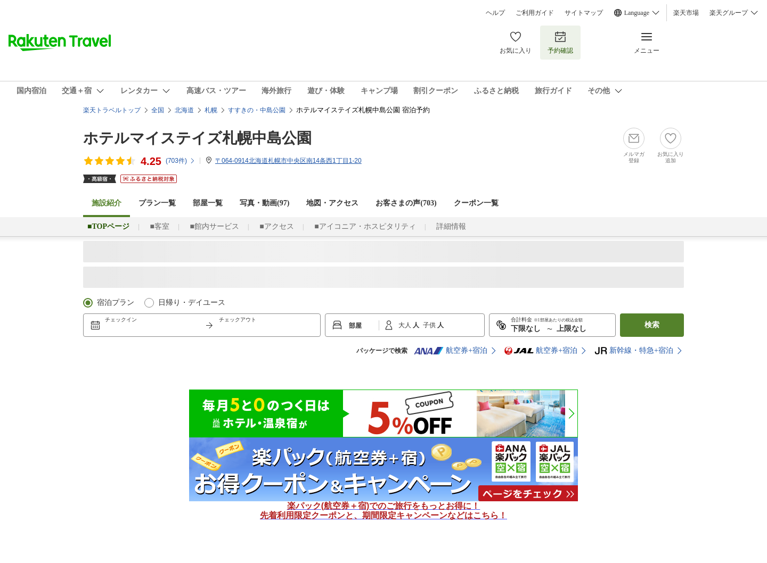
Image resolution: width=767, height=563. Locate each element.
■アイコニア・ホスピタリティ (364, 226)
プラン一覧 (157, 203)
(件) (180, 161)
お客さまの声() (406, 203)
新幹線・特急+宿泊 (633, 350)
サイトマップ (584, 12)
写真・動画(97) (264, 203)
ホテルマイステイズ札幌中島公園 (197, 138)
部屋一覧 (208, 203)
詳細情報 (451, 226)
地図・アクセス (332, 203)
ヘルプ (495, 12)
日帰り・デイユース (191, 303)
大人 (405, 325)
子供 (430, 325)
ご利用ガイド (535, 12)
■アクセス (276, 226)
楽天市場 (686, 12)
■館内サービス (214, 226)
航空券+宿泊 (450, 350)
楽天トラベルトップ (112, 110)
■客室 (159, 226)
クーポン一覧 (476, 203)
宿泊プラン (115, 303)
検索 (651, 325)
